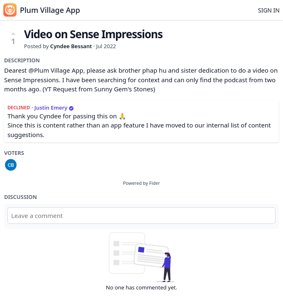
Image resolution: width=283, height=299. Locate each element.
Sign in (269, 10)
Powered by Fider (141, 183)
